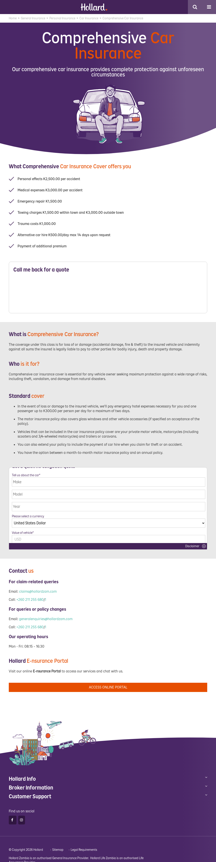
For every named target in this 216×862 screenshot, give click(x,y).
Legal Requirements (84, 847)
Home (13, 18)
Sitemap (57, 847)
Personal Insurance (62, 18)
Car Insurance (88, 18)
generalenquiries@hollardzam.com (45, 616)
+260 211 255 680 (30, 597)
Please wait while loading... (108, 294)
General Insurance (33, 18)
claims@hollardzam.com (38, 589)
